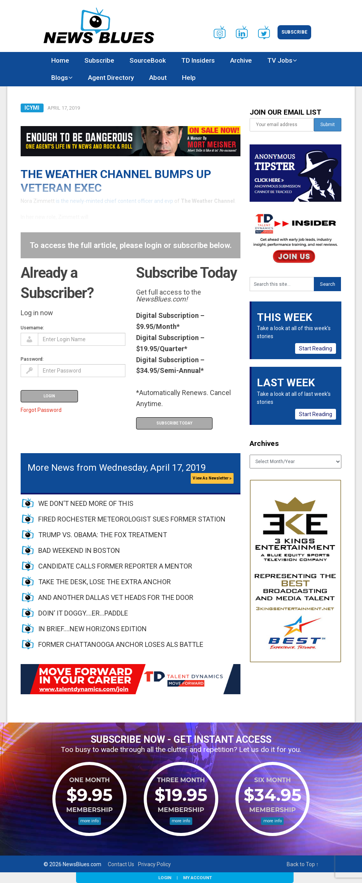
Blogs (59, 77)
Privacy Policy (154, 864)
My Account (197, 877)
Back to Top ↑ (303, 864)
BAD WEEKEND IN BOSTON (79, 550)
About (158, 77)
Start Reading (315, 348)
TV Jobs (279, 60)
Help (189, 77)
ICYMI (31, 108)
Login (164, 877)
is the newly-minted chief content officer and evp (114, 201)
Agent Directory (111, 77)
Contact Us (121, 864)
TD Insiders (198, 60)
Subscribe (294, 32)
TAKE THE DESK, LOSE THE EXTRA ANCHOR (104, 582)
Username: (32, 328)
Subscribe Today (174, 423)
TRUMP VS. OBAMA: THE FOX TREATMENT (102, 535)
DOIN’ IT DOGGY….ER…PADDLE (83, 613)
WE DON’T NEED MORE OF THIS (85, 503)
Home (60, 60)
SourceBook (148, 60)
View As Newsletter (212, 478)
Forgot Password (41, 410)
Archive (241, 60)
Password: (32, 359)
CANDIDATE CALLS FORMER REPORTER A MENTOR (115, 566)
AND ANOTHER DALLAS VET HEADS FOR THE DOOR (115, 597)
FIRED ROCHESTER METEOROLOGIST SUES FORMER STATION (132, 519)
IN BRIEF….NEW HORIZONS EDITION (92, 629)
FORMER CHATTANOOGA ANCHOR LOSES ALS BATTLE (120, 644)
